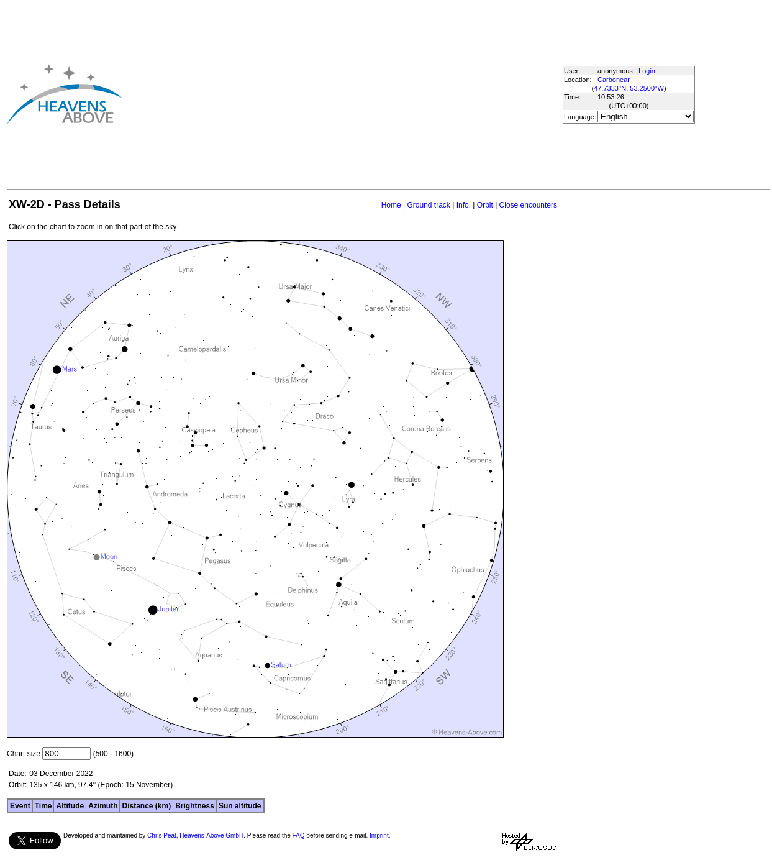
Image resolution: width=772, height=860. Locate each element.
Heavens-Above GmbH (211, 835)
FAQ (299, 835)
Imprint (379, 835)
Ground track (428, 205)
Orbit (485, 205)
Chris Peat (161, 835)
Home (391, 205)
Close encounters (528, 205)
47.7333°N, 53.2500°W (629, 88)
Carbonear (613, 79)
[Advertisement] (321, 94)
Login (646, 71)
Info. (463, 205)
